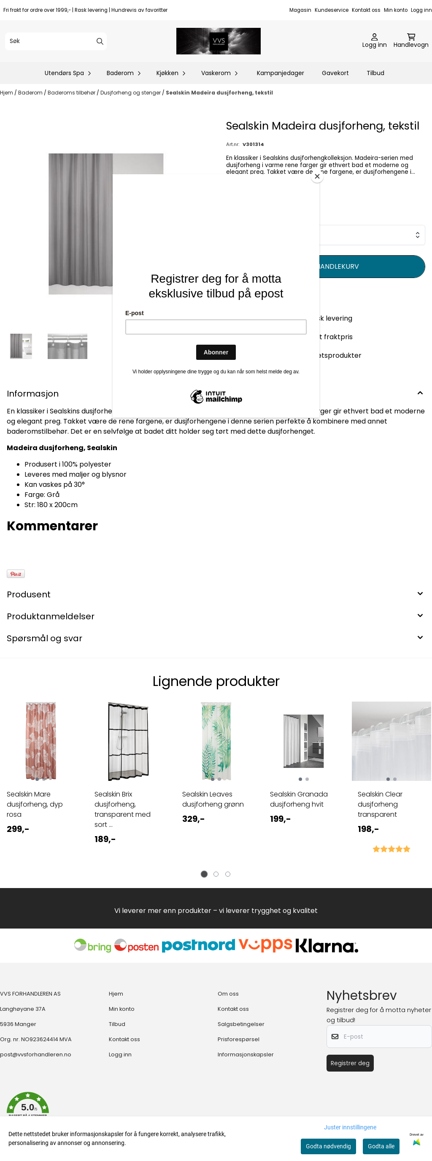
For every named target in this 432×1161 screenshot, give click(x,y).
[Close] (317, 176)
